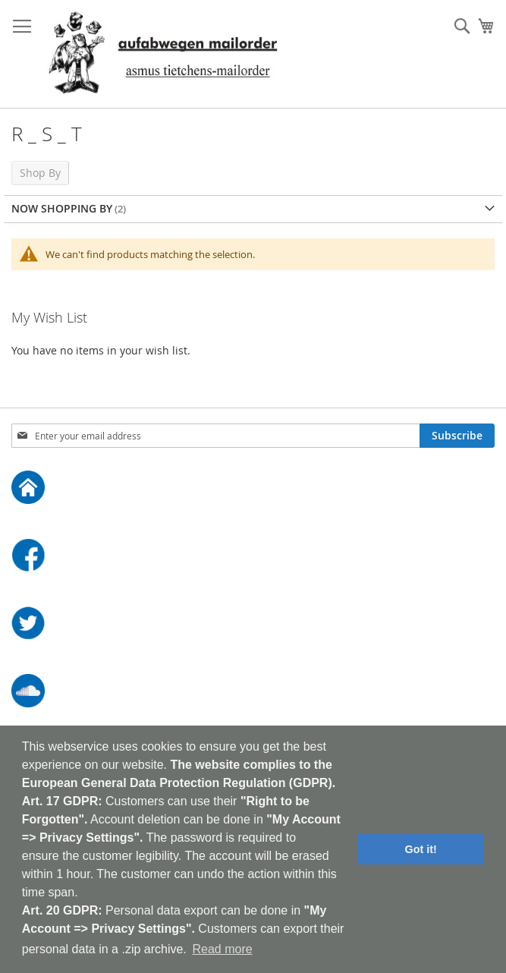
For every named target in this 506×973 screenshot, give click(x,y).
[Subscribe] (457, 436)
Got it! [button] (421, 849)
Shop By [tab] (40, 172)
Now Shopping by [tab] (61, 208)
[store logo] (163, 54)
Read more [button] (222, 949)
